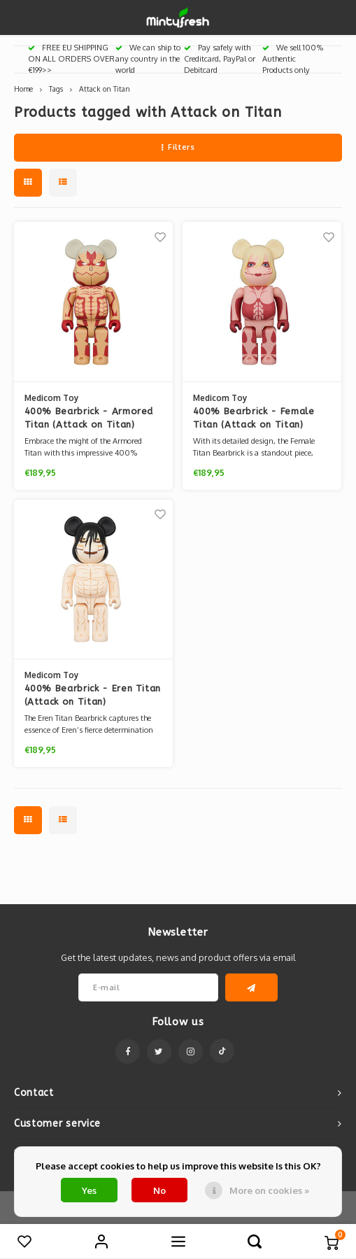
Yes (89, 1190)
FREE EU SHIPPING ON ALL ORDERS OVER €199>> (71, 59)
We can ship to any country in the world (147, 59)
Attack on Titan (104, 88)
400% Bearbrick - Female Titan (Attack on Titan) (254, 418)
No (159, 1190)
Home (23, 88)
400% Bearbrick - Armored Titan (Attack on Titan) (89, 418)
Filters (178, 147)
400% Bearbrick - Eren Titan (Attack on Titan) (93, 695)
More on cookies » (269, 1190)
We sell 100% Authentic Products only (292, 59)
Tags (56, 88)
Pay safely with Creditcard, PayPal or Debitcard (219, 59)
